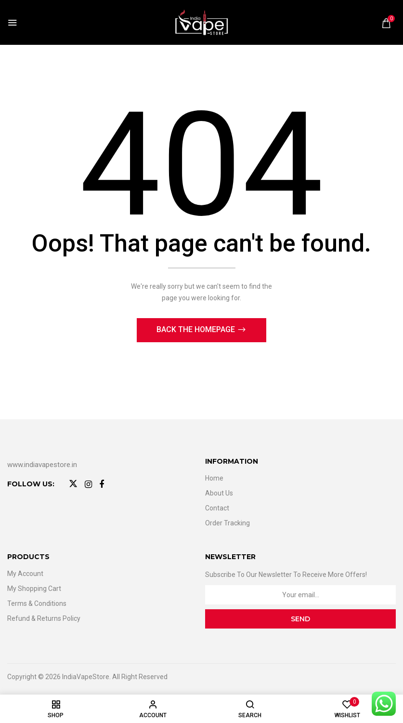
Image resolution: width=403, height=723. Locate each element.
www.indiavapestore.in (42, 464)
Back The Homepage (196, 329)
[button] (386, 23)
